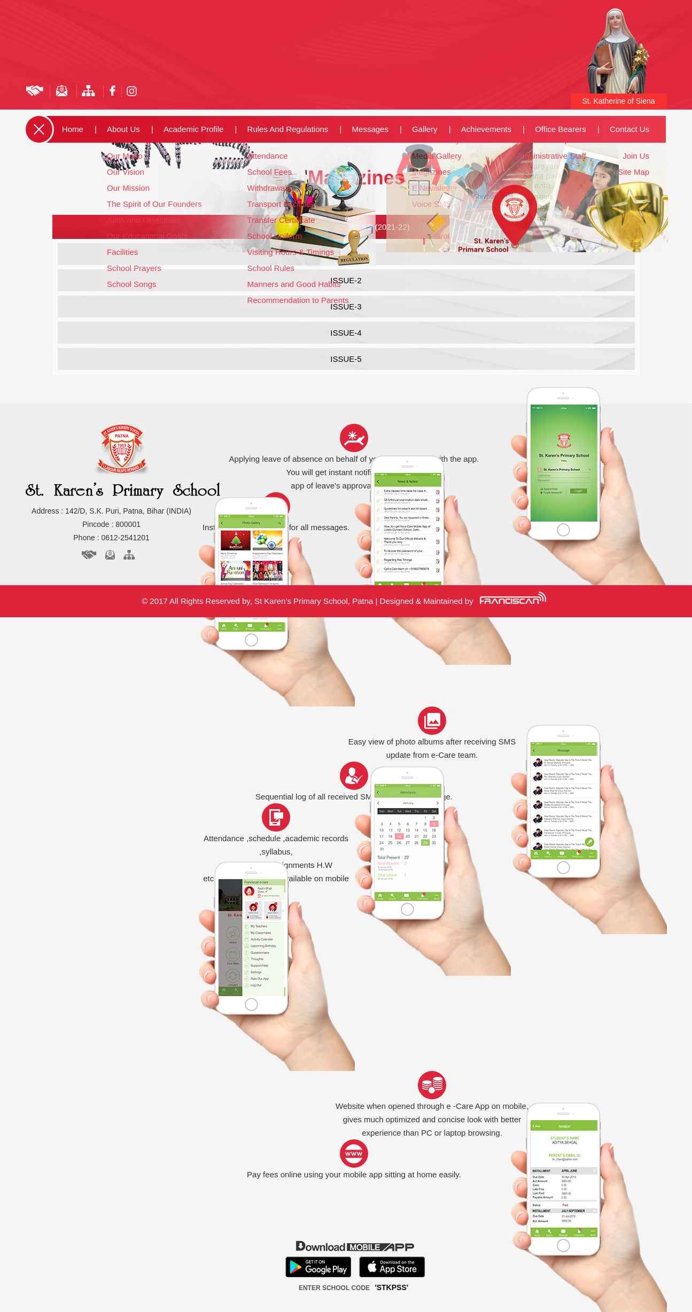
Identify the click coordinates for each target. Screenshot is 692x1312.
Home (72, 129)
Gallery (425, 129)
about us (123, 129)
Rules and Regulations (288, 129)
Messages (370, 129)
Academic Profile (194, 129)
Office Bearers (560, 129)
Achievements (486, 129)
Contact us (629, 129)
